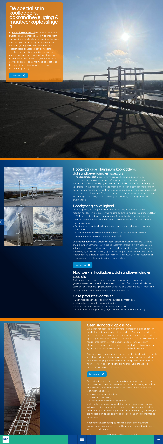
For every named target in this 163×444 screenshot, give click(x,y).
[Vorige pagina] (72, 439)
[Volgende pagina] (91, 439)
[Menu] (82, 439)
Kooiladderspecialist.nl (25, 45)
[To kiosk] (22, 439)
